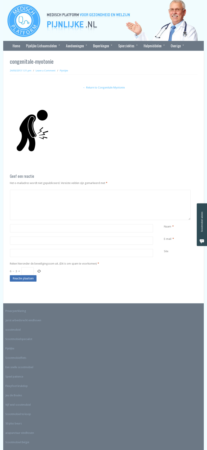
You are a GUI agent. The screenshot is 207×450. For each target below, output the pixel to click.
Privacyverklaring (15, 311)
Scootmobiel (13, 442)
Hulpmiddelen (153, 45)
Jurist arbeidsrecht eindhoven (23, 320)
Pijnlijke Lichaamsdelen (41, 45)
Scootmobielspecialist (18, 339)
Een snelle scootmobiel (19, 367)
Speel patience (14, 376)
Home (16, 45)
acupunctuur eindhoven (19, 432)
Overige (176, 45)
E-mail (167, 239)
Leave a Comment (45, 70)
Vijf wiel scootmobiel (18, 404)
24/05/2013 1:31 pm (20, 70)
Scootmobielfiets (15, 357)
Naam (167, 226)
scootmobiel (13, 329)
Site (166, 251)
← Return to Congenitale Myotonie (104, 87)
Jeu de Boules (13, 395)
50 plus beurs (13, 423)
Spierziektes (126, 45)
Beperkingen (101, 45)
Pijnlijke (64, 70)
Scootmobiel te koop (18, 414)
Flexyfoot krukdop (16, 386)
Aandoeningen (75, 45)
